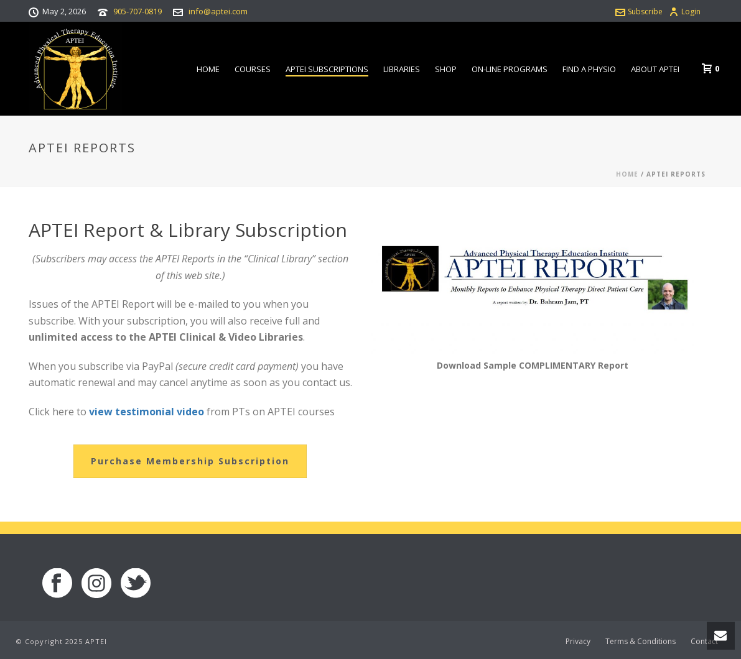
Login (685, 11)
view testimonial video (146, 411)
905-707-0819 (137, 11)
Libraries (401, 69)
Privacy (578, 642)
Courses (253, 69)
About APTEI (655, 69)
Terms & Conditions (640, 642)
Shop (446, 69)
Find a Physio (589, 69)
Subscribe (639, 11)
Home (208, 69)
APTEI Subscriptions (327, 69)
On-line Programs (510, 69)
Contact (704, 642)
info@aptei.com (218, 11)
